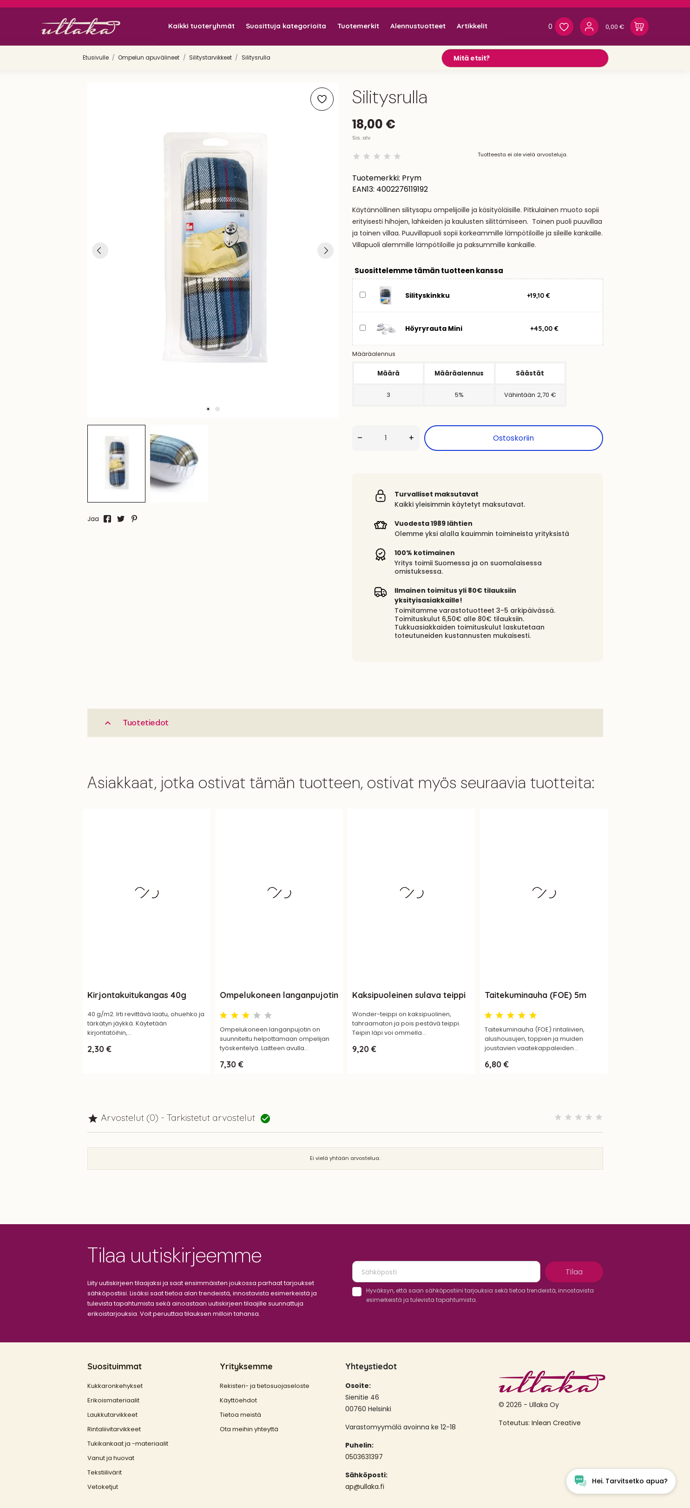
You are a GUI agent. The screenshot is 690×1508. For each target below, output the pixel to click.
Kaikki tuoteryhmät (201, 25)
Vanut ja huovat (110, 1458)
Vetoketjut (102, 1486)
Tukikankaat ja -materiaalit (127, 1443)
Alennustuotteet (418, 25)
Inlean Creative (556, 1423)
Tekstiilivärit (104, 1472)
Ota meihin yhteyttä (249, 1429)
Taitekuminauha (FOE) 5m (535, 995)
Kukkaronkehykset (115, 1385)
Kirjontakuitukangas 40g (136, 995)
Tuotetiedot (135, 723)
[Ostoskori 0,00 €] (627, 26)
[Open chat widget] (621, 1481)
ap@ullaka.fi (364, 1486)
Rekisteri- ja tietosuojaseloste (264, 1385)
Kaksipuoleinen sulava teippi (409, 995)
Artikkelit (472, 25)
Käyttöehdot (238, 1400)
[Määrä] (386, 438)
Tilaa (574, 1272)
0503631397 (364, 1456)
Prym (411, 178)
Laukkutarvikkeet (112, 1414)
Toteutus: (515, 1423)
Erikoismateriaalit (113, 1400)
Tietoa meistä (240, 1414)
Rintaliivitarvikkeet (114, 1429)
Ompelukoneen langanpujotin (279, 995)
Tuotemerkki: (376, 178)
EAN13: (363, 189)
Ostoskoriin (513, 438)
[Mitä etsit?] (525, 58)
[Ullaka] (80, 26)
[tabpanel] (212, 250)
